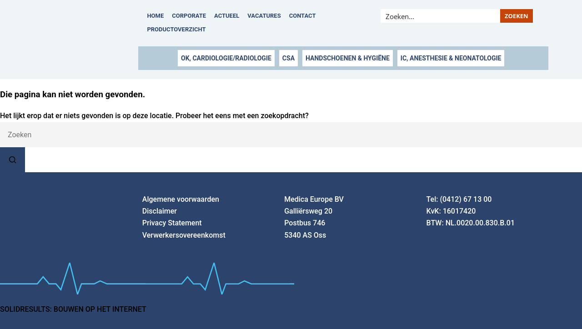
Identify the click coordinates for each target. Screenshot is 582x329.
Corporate (189, 15)
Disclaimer (159, 211)
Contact (302, 15)
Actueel (226, 15)
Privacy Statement (172, 223)
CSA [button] (288, 58)
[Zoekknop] (12, 159)
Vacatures (264, 15)
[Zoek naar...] (291, 134)
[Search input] (441, 16)
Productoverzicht (176, 29)
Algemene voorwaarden (180, 199)
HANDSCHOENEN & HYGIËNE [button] (348, 58)
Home (155, 15)
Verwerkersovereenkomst (184, 235)
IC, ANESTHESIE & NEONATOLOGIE (451, 58)
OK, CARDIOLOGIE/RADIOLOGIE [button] (226, 58)
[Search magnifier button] (516, 16)
